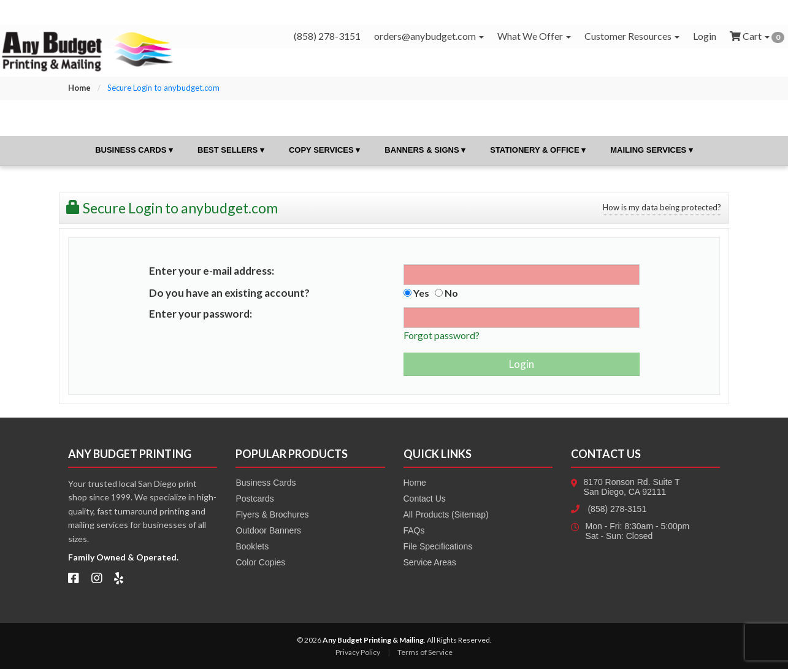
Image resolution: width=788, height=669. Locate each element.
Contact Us (425, 498)
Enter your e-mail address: (211, 270)
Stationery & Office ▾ (538, 150)
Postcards (254, 498)
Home (79, 88)
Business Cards (265, 482)
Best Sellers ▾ (230, 150)
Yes (416, 293)
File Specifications (438, 546)
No (446, 293)
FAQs (414, 530)
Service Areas (430, 562)
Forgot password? (442, 335)
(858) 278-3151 (616, 509)
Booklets (252, 546)
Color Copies (260, 562)
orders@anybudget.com (429, 36)
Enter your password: (200, 313)
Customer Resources (631, 36)
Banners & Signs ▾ (424, 150)
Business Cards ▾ (134, 150)
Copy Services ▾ (324, 150)
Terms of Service (425, 652)
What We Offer (534, 36)
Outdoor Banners (268, 530)
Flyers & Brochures (271, 514)
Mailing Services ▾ (651, 150)
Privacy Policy (357, 652)
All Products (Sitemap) (446, 514)
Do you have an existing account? (229, 292)
